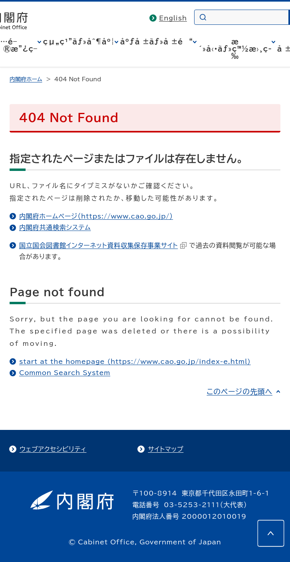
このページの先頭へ (239, 391)
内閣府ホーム (26, 79)
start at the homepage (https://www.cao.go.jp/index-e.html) (135, 361)
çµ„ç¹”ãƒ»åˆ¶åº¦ (79, 41)
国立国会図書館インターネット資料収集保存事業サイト (103, 245)
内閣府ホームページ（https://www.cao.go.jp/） (96, 216)
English (173, 18)
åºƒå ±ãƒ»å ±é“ (156, 41)
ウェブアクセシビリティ (53, 449)
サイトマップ (165, 449)
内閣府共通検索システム (55, 227)
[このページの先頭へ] (271, 533)
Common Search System (64, 372)
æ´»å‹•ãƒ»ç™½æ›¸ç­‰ (235, 49)
